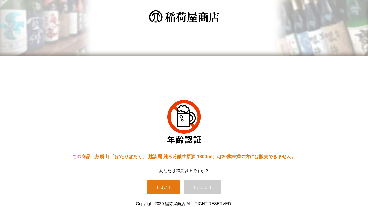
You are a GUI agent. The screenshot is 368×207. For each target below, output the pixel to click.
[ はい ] (163, 187)
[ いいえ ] (202, 187)
